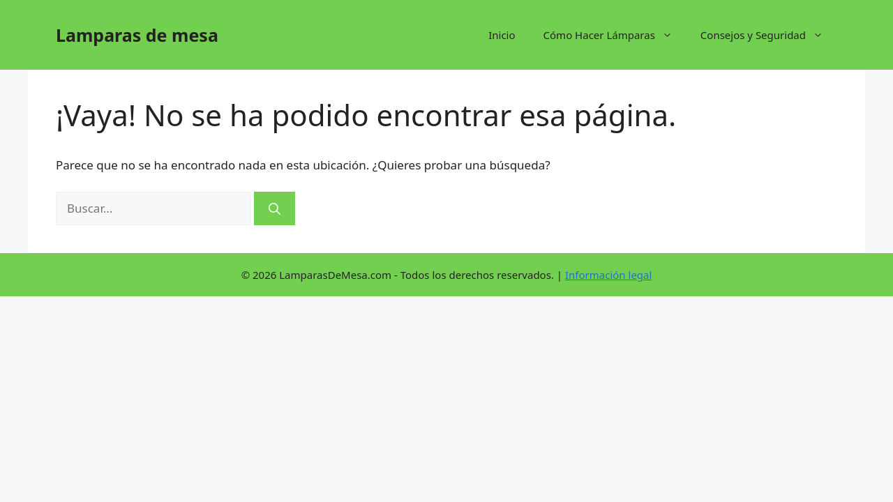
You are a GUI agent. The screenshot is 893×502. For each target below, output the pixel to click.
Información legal (608, 275)
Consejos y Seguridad (768, 35)
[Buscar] (274, 208)
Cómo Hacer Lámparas (614, 35)
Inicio (501, 35)
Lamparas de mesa (137, 35)
